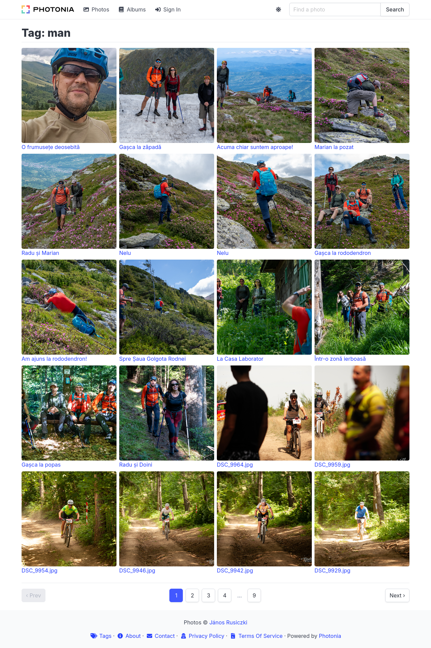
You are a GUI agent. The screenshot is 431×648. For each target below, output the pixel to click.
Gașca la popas (69, 416)
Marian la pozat (361, 99)
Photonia (330, 635)
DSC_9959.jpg (361, 416)
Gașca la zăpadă (166, 99)
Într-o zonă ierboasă (361, 311)
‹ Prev (33, 595)
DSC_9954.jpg (69, 522)
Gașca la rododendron (361, 205)
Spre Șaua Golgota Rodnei (166, 311)
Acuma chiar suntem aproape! (264, 99)
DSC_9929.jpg (361, 522)
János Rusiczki (228, 622)
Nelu (166, 205)
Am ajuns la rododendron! (69, 311)
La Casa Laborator (264, 311)
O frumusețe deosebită (69, 99)
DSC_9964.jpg (264, 416)
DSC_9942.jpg (264, 522)
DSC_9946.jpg (166, 522)
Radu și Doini (166, 416)
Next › (397, 595)
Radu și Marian (69, 205)
